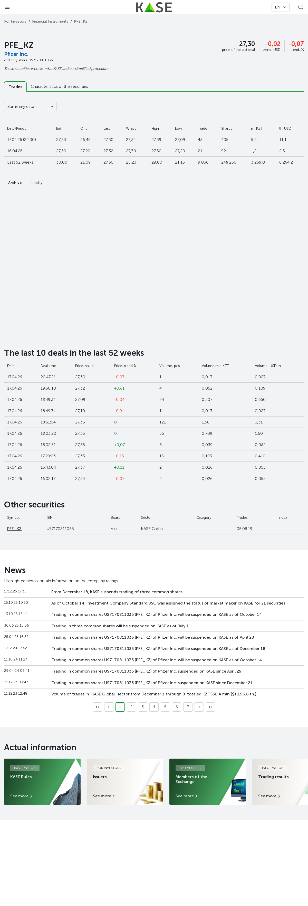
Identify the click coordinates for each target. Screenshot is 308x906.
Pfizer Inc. (16, 54)
